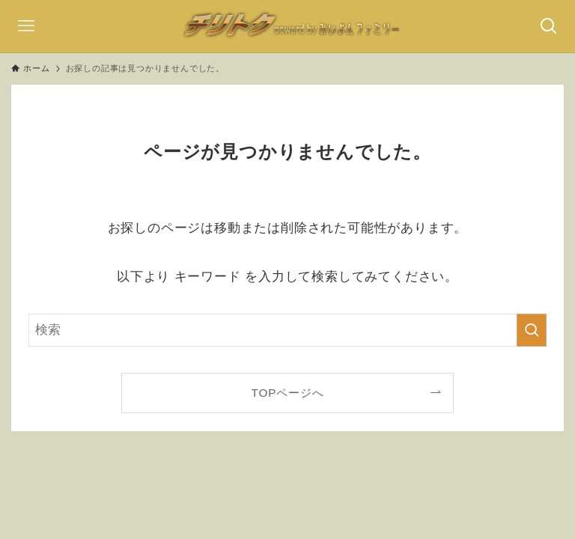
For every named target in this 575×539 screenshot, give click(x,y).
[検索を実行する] (532, 330)
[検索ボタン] (549, 26)
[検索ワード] (287, 330)
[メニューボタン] (26, 26)
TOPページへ (288, 392)
